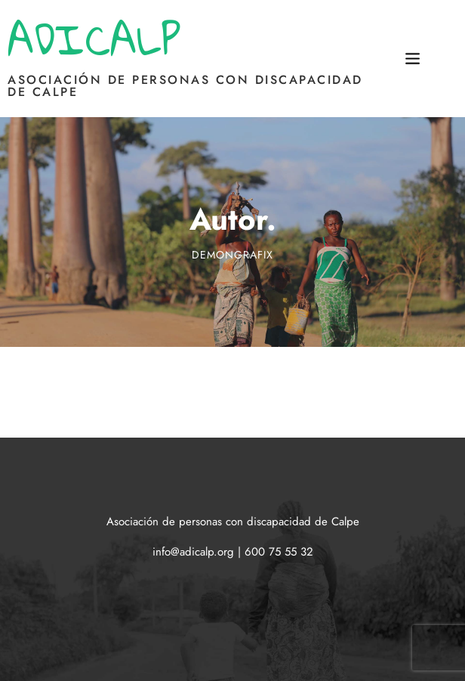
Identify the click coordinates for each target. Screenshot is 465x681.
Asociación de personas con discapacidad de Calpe (185, 86)
